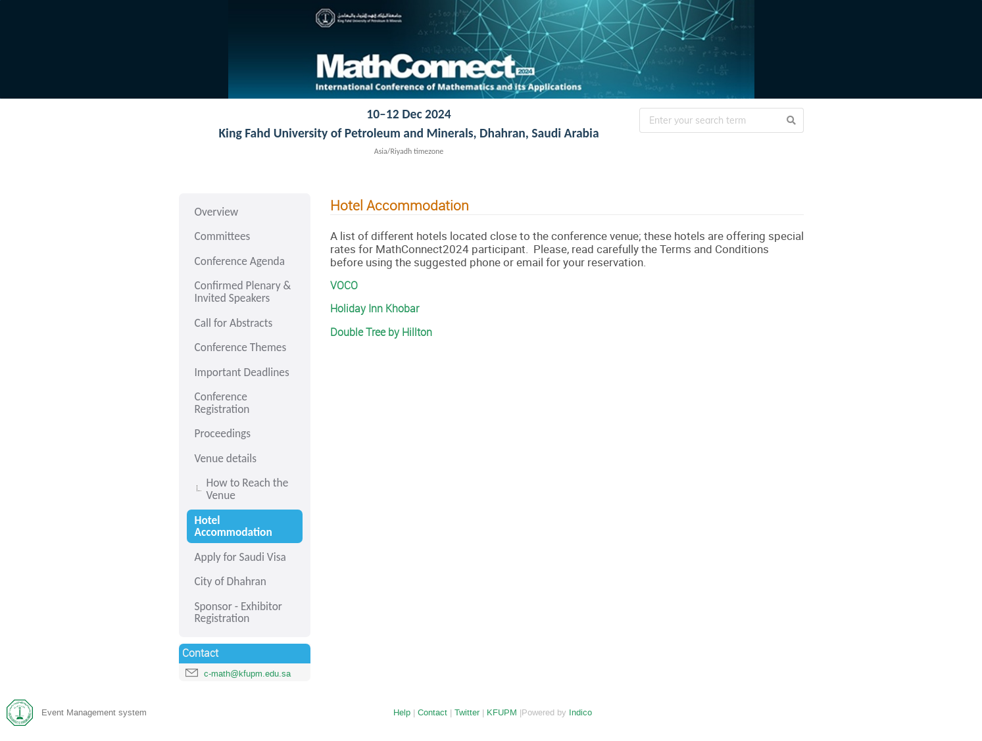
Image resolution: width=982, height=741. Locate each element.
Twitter (466, 712)
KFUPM (502, 712)
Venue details (226, 458)
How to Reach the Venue (248, 488)
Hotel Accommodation (233, 526)
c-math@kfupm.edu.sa (247, 673)
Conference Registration (222, 402)
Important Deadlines (242, 372)
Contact (432, 712)
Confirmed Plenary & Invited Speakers (243, 291)
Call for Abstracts (234, 323)
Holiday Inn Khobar (374, 309)
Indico (580, 712)
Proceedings (223, 433)
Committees (223, 236)
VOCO (344, 286)
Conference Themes (241, 347)
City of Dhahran (230, 581)
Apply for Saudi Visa (240, 557)
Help (401, 712)
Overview (217, 211)
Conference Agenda (240, 261)
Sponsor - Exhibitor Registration (238, 612)
